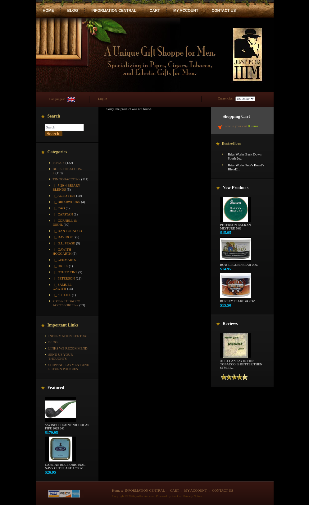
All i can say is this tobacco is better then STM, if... (241, 362)
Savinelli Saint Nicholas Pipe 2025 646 (67, 425)
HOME (48, 10)
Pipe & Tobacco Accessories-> (66, 303)
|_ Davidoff (64, 237)
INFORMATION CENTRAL (113, 10)
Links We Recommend (68, 348)
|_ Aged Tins (64, 195)
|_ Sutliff (62, 295)
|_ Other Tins (65, 272)
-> (66, 179)
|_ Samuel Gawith (62, 286)
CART (155, 10)
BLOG (72, 10)
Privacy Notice (192, 496)
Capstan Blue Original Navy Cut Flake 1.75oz (65, 465)
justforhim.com (144, 496)
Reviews (230, 323)
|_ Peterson (64, 278)
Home (116, 490)
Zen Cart (177, 496)
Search (54, 116)
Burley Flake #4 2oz (237, 300)
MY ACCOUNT (185, 10)
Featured (56, 387)
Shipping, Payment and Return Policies (68, 367)
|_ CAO (59, 208)
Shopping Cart (236, 116)
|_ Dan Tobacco (67, 231)
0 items (253, 126)
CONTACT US (224, 10)
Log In (102, 98)
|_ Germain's (64, 260)
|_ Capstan (63, 214)
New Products (235, 187)
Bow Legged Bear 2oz (239, 263)
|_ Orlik (60, 266)
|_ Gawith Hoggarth (62, 251)
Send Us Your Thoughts (60, 356)
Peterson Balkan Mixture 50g (235, 225)
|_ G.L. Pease (64, 243)
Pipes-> (59, 162)
